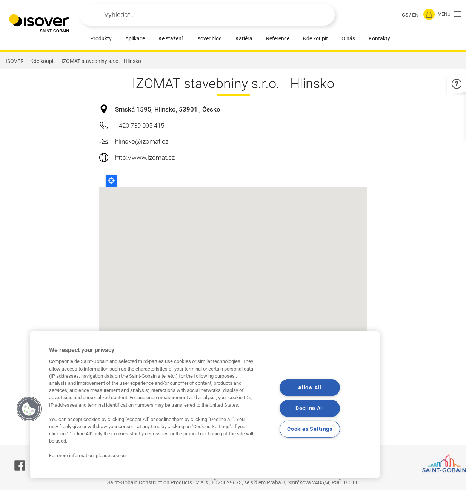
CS (405, 15)
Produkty (101, 38)
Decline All (309, 408)
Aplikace (135, 38)
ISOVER (15, 61)
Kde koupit (315, 38)
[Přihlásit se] (429, 15)
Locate (111, 181)
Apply (95, 14)
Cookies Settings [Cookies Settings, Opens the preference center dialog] (309, 429)
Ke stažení (170, 38)
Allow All (309, 387)
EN (415, 15)
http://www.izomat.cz (145, 157)
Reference (277, 38)
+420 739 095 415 (139, 125)
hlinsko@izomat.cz (141, 141)
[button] (449, 15)
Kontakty (379, 38)
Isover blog (209, 38)
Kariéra (243, 38)
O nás (348, 38)
